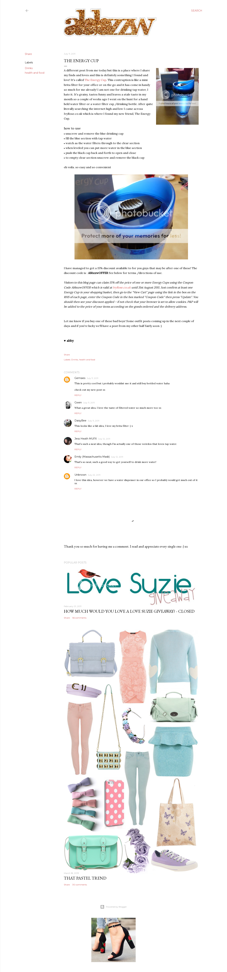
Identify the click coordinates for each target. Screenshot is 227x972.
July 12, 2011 (104, 438)
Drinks (29, 68)
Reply (77, 395)
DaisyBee (80, 420)
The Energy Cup (95, 80)
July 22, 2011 (94, 475)
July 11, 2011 (92, 378)
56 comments (79, 617)
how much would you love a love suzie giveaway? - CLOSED (129, 611)
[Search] (196, 10)
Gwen (78, 402)
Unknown (80, 474)
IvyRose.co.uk (122, 287)
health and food (34, 72)
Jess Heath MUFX (85, 438)
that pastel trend (85, 878)
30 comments (79, 884)
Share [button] (28, 54)
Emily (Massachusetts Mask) (92, 456)
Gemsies (79, 378)
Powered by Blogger (113, 907)
